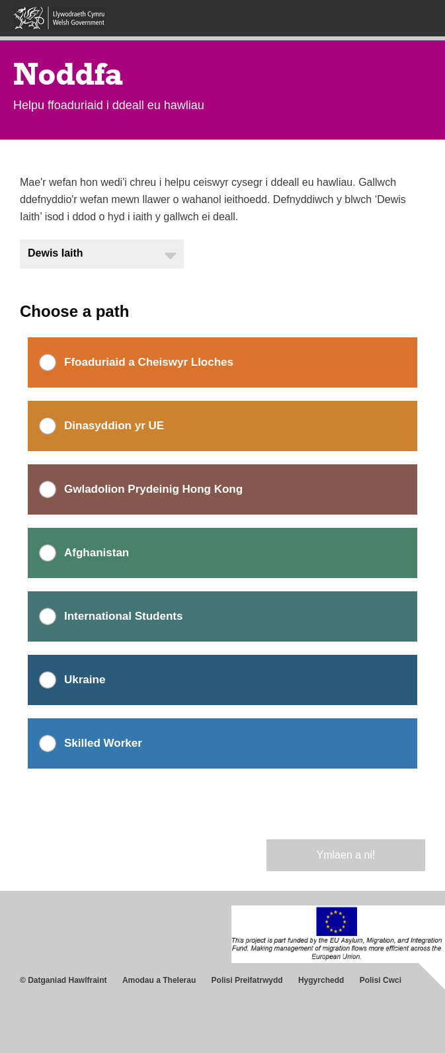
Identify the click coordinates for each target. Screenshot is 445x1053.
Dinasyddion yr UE (114, 425)
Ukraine (84, 679)
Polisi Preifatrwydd (247, 980)
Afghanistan (96, 552)
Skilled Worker (103, 743)
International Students (123, 616)
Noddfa (67, 73)
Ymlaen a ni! (346, 855)
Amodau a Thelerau (159, 980)
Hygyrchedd (321, 980)
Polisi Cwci (380, 980)
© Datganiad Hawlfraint (63, 980)
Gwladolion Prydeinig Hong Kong (153, 489)
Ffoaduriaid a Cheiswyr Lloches (148, 362)
